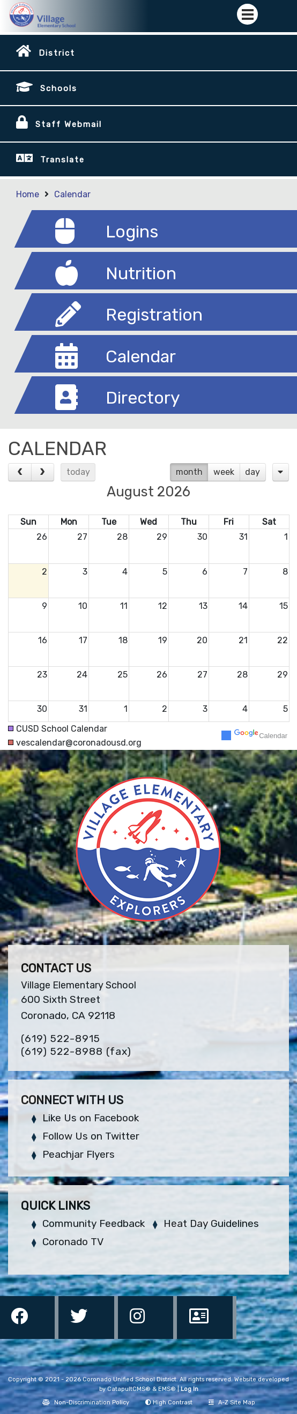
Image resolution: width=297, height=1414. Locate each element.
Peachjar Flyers (78, 1154)
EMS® (167, 1389)
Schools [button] (58, 88)
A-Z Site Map (232, 1402)
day (252, 472)
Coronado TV (72, 1242)
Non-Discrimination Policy (85, 1402)
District (57, 53)
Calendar (72, 194)
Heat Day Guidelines (211, 1223)
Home (27, 194)
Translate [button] (62, 160)
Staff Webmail (68, 124)
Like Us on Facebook (90, 1118)
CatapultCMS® (129, 1389)
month (189, 472)
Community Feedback (93, 1223)
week (223, 472)
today (78, 472)
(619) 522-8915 (60, 1038)
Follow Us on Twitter (90, 1136)
